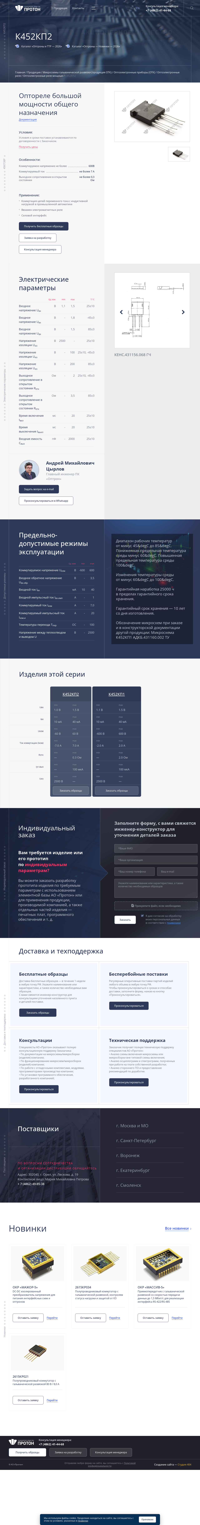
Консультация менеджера (40, 249)
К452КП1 (117, 694)
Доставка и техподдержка (4, 1029)
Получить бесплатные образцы (43, 226)
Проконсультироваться (129, 1005)
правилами (174, 922)
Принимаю (147, 1519)
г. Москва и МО (132, 1126)
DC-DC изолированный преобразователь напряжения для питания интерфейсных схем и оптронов (34, 1296)
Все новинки (177, 1228)
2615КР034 (83, 1287)
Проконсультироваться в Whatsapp (46, 500)
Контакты (78, 8)
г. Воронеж (128, 1155)
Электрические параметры (4, 385)
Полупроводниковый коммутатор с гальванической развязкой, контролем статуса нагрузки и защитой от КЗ (99, 1295)
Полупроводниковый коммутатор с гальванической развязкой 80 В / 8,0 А (36, 1382)
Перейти (52, 1318)
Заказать (125, 920)
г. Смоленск (128, 1185)
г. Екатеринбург (133, 1170)
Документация (28, 119)
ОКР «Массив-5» (151, 1287)
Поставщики (4, 1165)
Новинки (4, 1331)
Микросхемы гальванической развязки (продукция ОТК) (77, 72)
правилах (83, 1520)
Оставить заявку (28, 1318)
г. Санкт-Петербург (136, 1140)
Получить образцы (27, 1452)
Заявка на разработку (37, 238)
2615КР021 (21, 1376)
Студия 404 (184, 1464)
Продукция (60, 8)
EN (138, 8)
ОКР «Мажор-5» (25, 1287)
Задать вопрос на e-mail (39, 489)
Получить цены (28, 147)
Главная (20, 72)
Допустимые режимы (4, 586)
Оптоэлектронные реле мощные (43, 76)
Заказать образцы (71, 790)
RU (132, 8)
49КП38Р (4, 163)
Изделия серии (4, 733)
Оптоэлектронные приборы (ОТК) (135, 72)
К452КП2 (4, 28)
